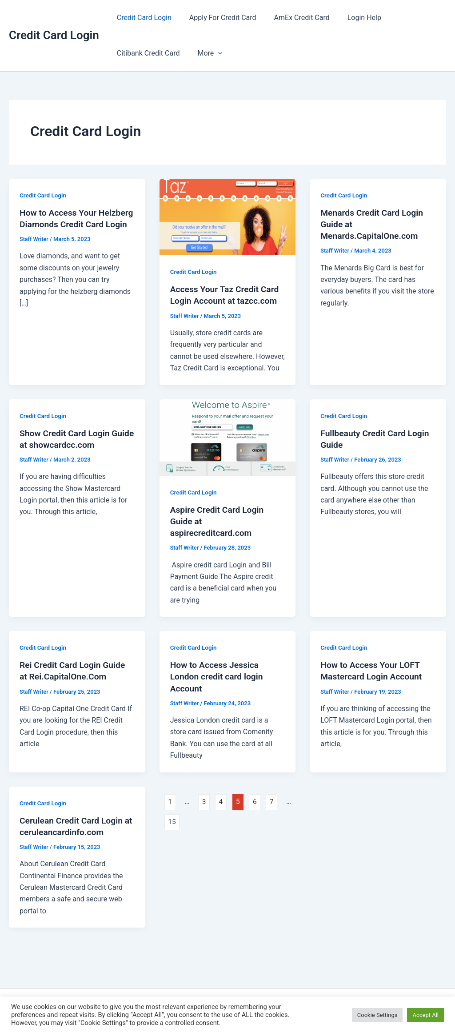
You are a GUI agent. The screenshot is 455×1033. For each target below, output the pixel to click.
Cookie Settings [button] (377, 1015)
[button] (212, 53)
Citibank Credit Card (146, 53)
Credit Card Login (54, 35)
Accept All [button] (425, 1015)
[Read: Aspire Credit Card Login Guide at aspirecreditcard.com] (228, 437)
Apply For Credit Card (217, 17)
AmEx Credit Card (293, 17)
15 (172, 822)
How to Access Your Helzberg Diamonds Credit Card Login (72, 224)
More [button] (204, 53)
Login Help (352, 17)
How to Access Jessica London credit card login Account (218, 676)
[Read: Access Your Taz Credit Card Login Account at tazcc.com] (228, 216)
